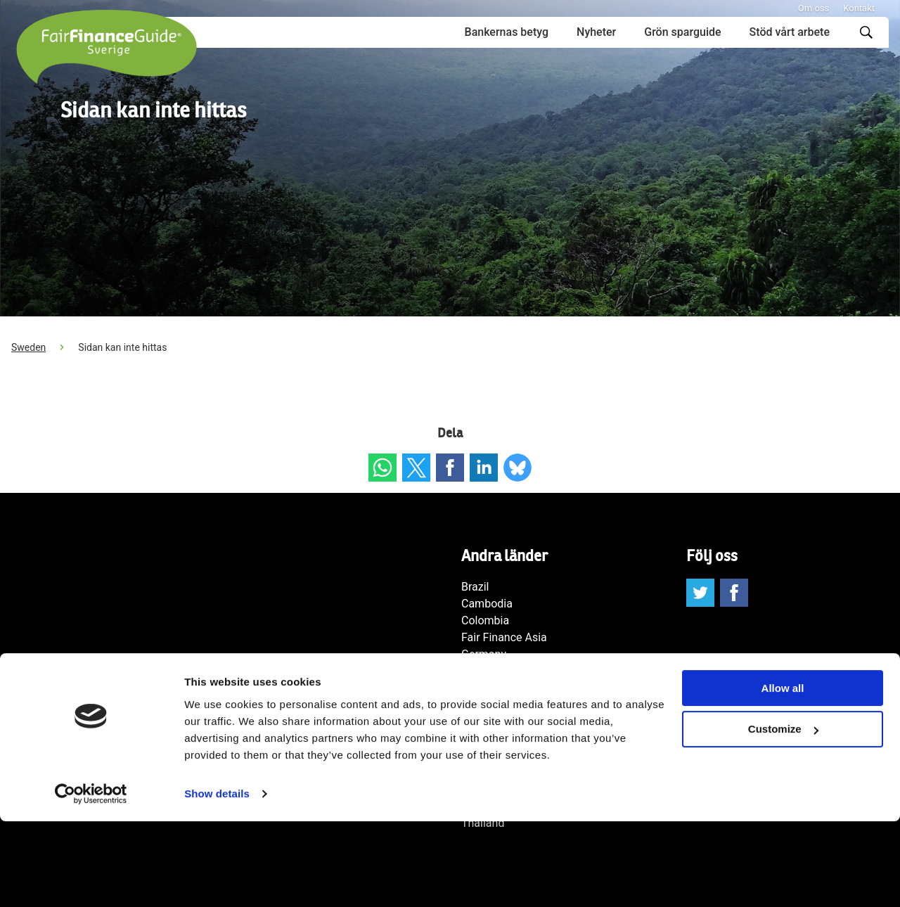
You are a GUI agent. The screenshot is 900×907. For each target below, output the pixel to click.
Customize (783, 815)
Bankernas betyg (506, 32)
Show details (217, 879)
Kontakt (859, 8)
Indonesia (485, 671)
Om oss (813, 8)
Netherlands (491, 721)
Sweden (28, 347)
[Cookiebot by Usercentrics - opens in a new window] (91, 879)
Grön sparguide (682, 32)
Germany (483, 654)
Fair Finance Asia (504, 637)
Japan (476, 705)
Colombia (485, 620)
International (493, 688)
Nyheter (596, 32)
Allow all (782, 774)
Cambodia (487, 603)
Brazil (475, 586)
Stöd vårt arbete (790, 32)
